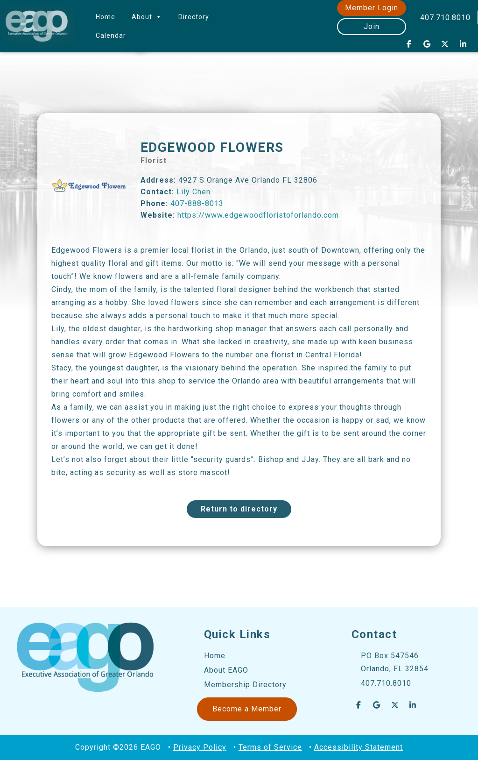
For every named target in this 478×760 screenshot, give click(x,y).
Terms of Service (270, 747)
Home (105, 17)
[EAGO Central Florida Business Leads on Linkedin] (463, 44)
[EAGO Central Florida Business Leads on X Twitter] (445, 44)
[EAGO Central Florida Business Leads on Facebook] (408, 44)
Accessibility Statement (358, 747)
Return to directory (239, 508)
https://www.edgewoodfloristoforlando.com (258, 215)
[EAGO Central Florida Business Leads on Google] (427, 44)
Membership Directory (245, 684)
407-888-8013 (197, 203)
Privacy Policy (199, 747)
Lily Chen (193, 191)
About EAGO (226, 670)
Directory (193, 17)
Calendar (111, 35)
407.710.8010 (445, 17)
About (147, 17)
